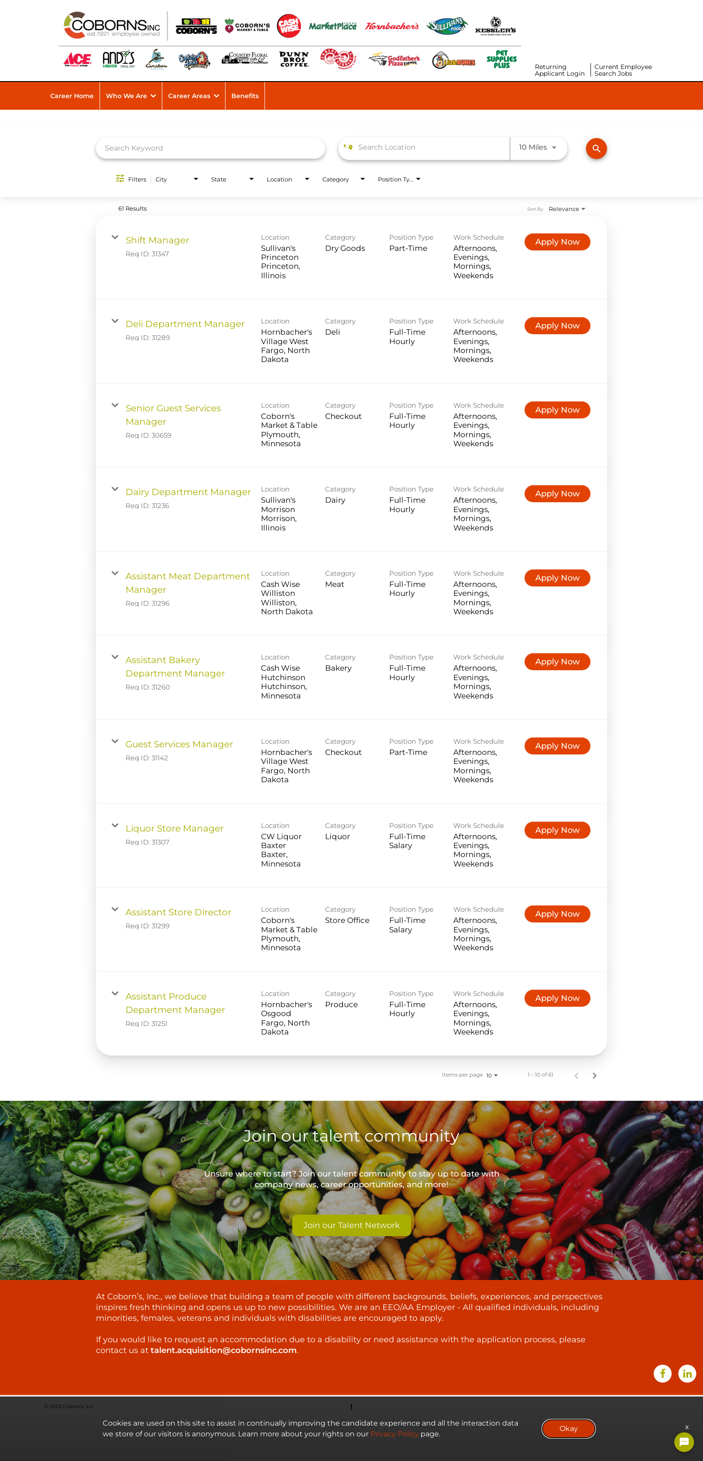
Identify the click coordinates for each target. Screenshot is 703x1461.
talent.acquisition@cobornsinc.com (224, 1350)
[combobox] (210, 148)
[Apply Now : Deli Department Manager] (557, 325)
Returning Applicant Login (560, 70)
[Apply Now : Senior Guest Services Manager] (557, 409)
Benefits (245, 96)
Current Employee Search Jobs (623, 70)
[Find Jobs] (596, 148)
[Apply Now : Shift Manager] (557, 241)
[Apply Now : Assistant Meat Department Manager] (557, 577)
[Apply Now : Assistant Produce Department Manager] (557, 998)
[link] (351, 257)
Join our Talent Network (352, 1225)
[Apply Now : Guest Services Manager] (557, 745)
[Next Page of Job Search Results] (594, 1075)
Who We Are (126, 96)
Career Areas (189, 96)
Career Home (72, 96)
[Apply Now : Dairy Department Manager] (557, 493)
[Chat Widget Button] (684, 1442)
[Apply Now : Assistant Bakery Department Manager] (557, 661)
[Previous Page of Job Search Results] (577, 1075)
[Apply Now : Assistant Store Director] (557, 913)
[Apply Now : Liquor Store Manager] (557, 830)
